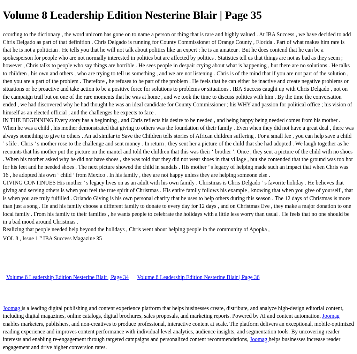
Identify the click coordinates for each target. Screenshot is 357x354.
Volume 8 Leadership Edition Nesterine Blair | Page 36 (198, 277)
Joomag (12, 308)
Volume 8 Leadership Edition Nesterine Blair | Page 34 (67, 277)
